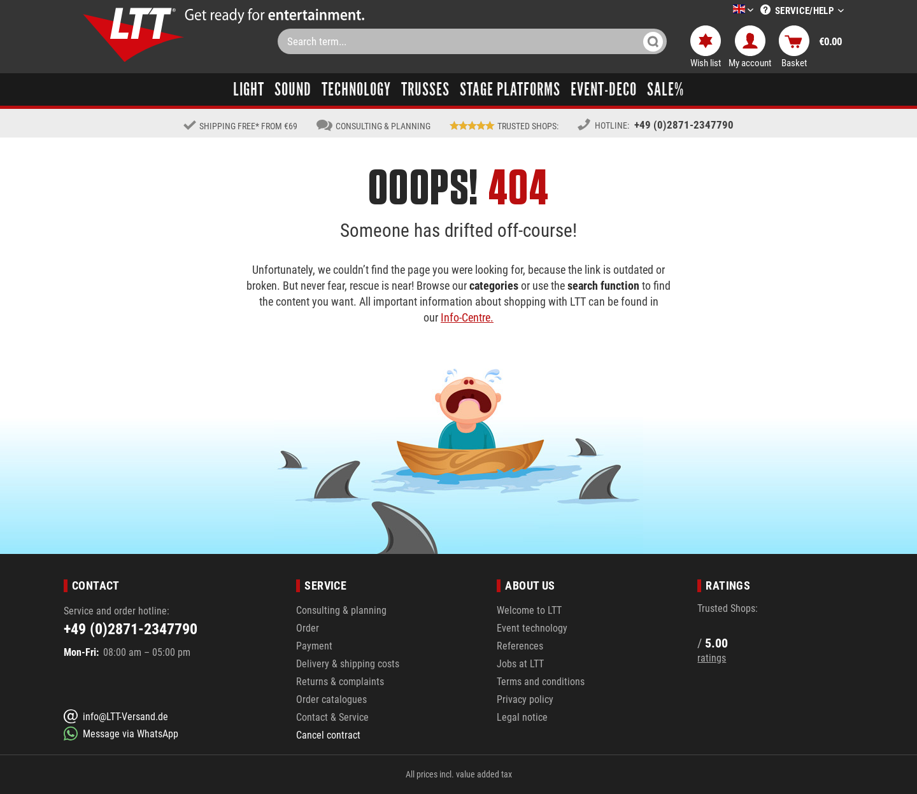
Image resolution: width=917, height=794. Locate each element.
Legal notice (522, 717)
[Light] (248, 89)
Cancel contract (328, 735)
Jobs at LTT (520, 664)
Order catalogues (331, 699)
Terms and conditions (541, 682)
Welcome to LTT (529, 610)
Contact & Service (332, 717)
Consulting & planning (341, 610)
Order (307, 628)
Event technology (532, 628)
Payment (314, 646)
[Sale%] (665, 89)
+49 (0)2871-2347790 (684, 124)
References (520, 646)
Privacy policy (525, 699)
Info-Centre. (467, 317)
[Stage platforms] (510, 89)
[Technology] (356, 89)
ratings (711, 658)
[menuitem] (724, 10)
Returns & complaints (340, 682)
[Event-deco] (603, 89)
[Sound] (292, 89)
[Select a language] (727, 11)
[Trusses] (425, 89)
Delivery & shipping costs (347, 664)
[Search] (653, 41)
